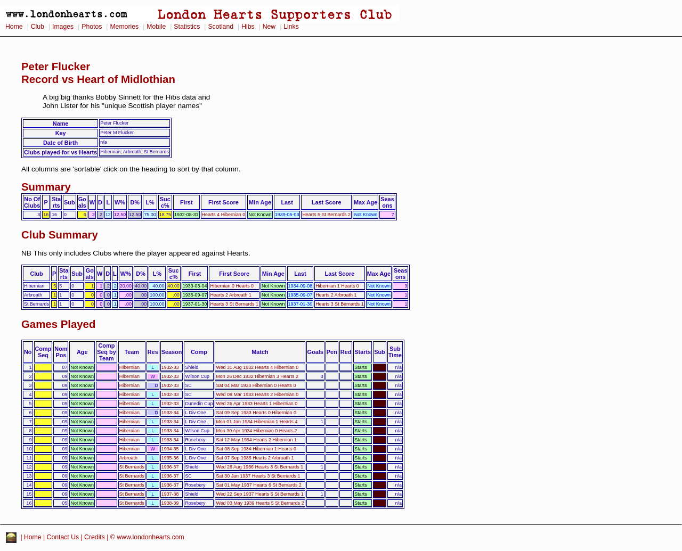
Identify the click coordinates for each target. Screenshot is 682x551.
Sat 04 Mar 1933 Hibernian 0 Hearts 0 (256, 385)
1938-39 (170, 503)
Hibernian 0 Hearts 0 (232, 286)
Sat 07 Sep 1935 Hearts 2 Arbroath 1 (255, 457)
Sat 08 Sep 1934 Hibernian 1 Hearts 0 (256, 448)
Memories (124, 26)
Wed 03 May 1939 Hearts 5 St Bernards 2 (260, 503)
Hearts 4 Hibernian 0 (224, 214)
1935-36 (170, 457)
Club (37, 26)
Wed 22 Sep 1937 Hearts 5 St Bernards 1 (259, 494)
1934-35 (170, 448)
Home (14, 26)
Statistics (187, 26)
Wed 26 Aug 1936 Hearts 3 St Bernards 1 (259, 467)
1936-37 (170, 467)
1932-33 (170, 367)
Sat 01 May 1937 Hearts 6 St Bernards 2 (258, 485)
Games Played (58, 324)
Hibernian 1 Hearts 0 (337, 286)
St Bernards (131, 467)
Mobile (156, 26)
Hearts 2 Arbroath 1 (230, 295)
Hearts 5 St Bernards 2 (326, 214)
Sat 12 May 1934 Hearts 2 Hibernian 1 (256, 439)
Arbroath (128, 457)
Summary (46, 187)
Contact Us (63, 537)
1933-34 (170, 412)
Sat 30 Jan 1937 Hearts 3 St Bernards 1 (258, 476)
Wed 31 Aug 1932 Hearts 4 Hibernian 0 (257, 367)
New (269, 26)
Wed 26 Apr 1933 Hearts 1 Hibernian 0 (256, 403)
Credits (94, 537)
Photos (92, 26)
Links (291, 26)
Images (63, 26)
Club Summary (59, 235)
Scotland (220, 26)
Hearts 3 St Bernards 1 (234, 304)
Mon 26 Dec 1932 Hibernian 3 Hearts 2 (257, 376)
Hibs (247, 26)
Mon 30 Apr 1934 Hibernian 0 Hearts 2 (256, 430)
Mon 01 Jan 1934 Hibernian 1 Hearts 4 (256, 421)
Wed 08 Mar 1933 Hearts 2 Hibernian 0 (257, 394)
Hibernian (129, 367)
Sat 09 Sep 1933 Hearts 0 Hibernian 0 (256, 412)
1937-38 (170, 494)
